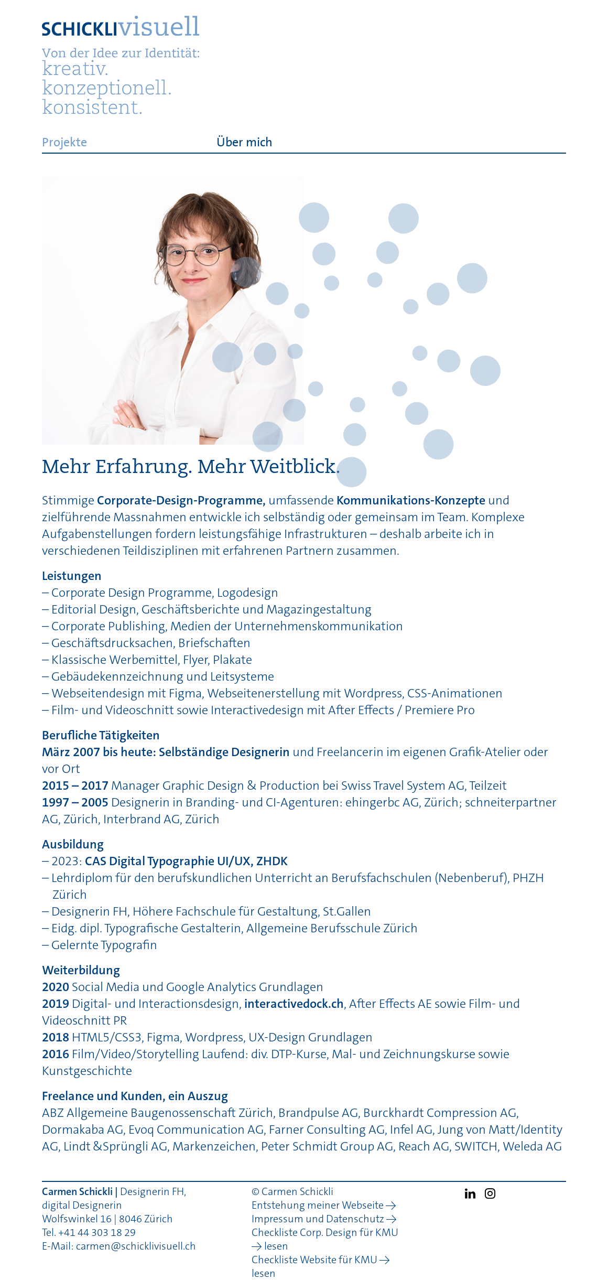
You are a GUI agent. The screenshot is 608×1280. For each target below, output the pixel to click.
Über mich (244, 142)
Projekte (64, 142)
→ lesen (270, 1246)
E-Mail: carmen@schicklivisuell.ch (119, 1246)
